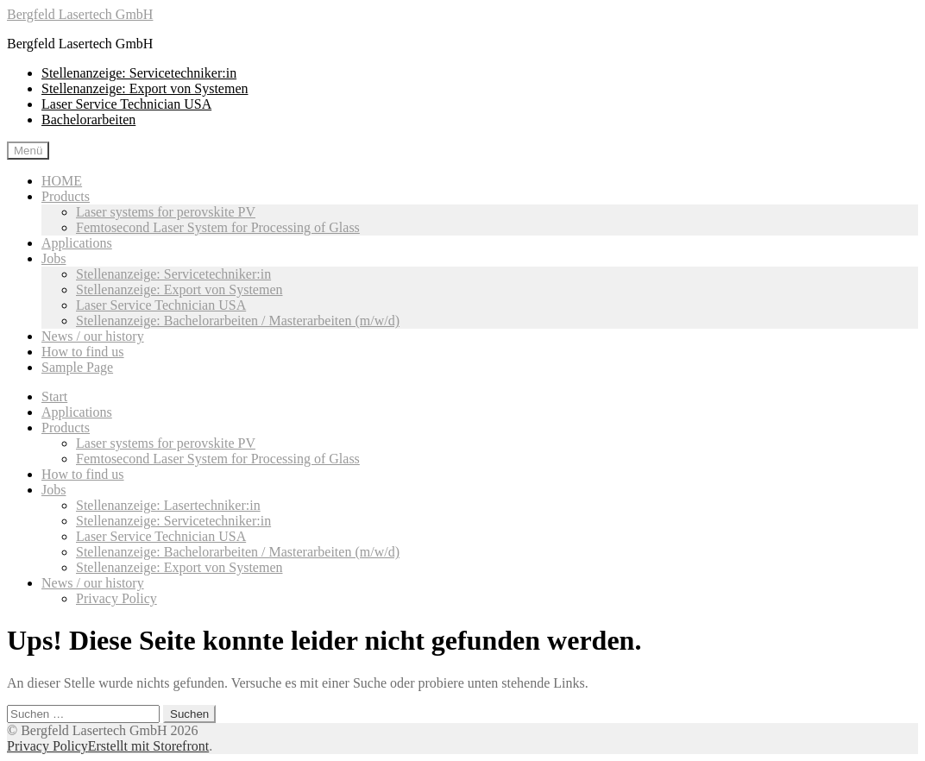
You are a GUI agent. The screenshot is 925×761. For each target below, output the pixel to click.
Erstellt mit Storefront (148, 746)
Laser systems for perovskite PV (165, 211)
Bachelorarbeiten (88, 119)
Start (54, 396)
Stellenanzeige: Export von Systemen (145, 88)
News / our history (92, 336)
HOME (61, 180)
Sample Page (77, 367)
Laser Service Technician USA (126, 104)
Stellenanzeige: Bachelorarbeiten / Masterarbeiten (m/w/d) (238, 320)
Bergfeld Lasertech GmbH (80, 14)
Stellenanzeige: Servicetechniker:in (138, 73)
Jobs (53, 258)
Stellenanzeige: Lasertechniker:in (168, 505)
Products (65, 196)
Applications (76, 243)
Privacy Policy (116, 598)
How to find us (82, 351)
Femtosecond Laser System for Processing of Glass (218, 227)
